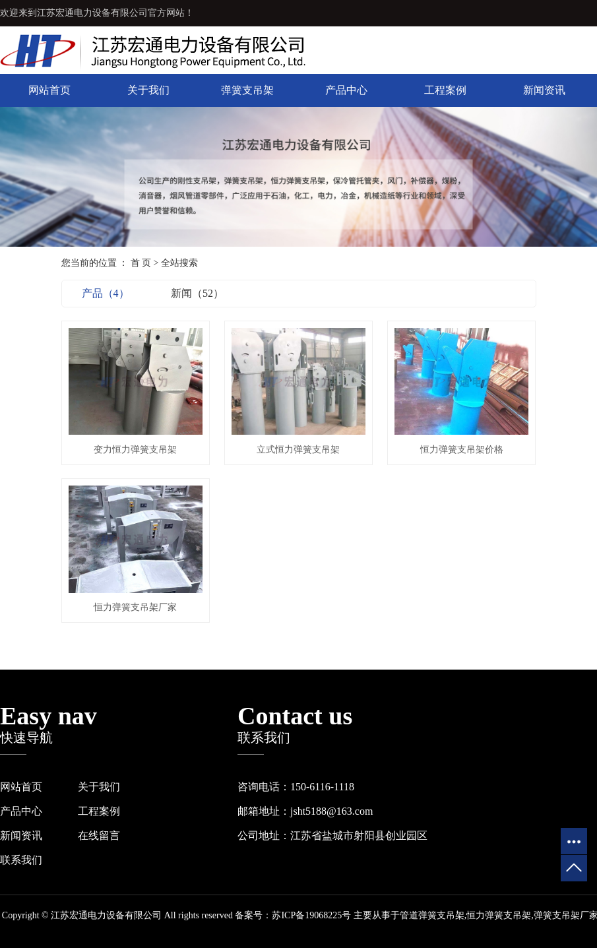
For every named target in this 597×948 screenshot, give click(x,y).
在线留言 (99, 835)
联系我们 (21, 860)
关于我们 (148, 90)
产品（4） (105, 293)
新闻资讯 (544, 90)
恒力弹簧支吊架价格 (461, 450)
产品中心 (346, 90)
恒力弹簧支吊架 (498, 915)
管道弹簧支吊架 (432, 915)
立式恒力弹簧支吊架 (298, 450)
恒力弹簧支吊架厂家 (135, 607)
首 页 (141, 263)
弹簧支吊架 (247, 90)
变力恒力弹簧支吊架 (135, 450)
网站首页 (49, 90)
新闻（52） (197, 293)
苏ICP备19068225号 (311, 915)
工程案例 (445, 90)
